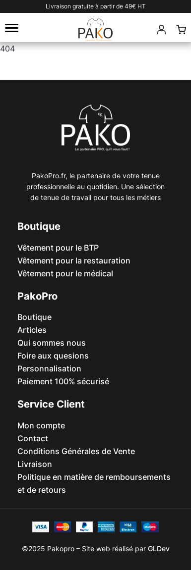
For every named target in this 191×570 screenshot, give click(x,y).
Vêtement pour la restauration (73, 260)
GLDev (159, 548)
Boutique (34, 317)
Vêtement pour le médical (65, 273)
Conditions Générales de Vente (76, 451)
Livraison (34, 464)
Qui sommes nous (51, 343)
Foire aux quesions (53, 356)
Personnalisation (49, 368)
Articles (32, 330)
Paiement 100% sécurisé (63, 381)
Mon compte (41, 425)
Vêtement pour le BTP (58, 248)
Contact (32, 438)
